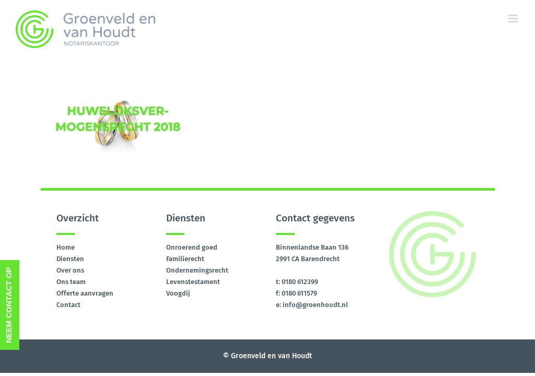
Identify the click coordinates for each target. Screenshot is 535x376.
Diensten (70, 259)
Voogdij (178, 293)
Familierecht (185, 259)
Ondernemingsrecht (197, 270)
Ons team (71, 282)
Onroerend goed (191, 247)
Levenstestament (193, 282)
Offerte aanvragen (84, 293)
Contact (68, 305)
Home (65, 247)
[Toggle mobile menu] (513, 18)
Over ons (70, 270)
